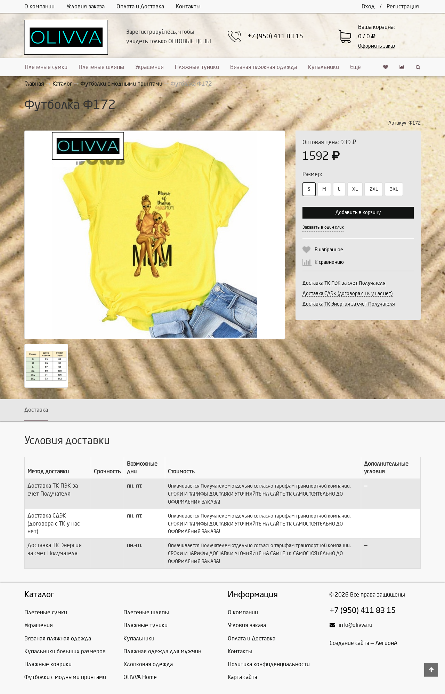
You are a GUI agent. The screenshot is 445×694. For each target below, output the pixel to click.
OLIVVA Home (140, 677)
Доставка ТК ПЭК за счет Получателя (344, 283)
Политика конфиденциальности (269, 664)
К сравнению (329, 262)
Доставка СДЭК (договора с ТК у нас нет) (347, 293)
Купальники (323, 67)
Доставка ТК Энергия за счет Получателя (348, 304)
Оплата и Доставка (140, 6)
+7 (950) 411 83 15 (275, 36)
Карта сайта (242, 677)
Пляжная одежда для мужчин (162, 651)
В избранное (329, 249)
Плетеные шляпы (101, 67)
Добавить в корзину (358, 212)
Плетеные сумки (46, 67)
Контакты (188, 6)
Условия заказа (85, 6)
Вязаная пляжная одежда (263, 67)
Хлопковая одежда (148, 664)
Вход (368, 6)
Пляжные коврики (48, 664)
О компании (39, 6)
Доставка (36, 410)
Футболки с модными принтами (65, 677)
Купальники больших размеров (65, 651)
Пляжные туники (197, 67)
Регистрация (403, 6)
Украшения (149, 67)
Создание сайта (349, 643)
